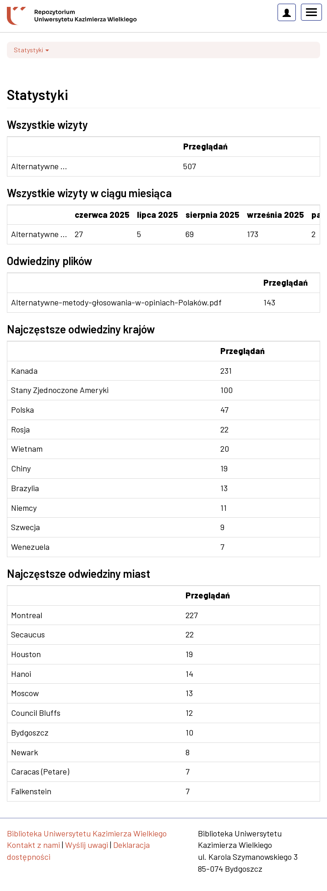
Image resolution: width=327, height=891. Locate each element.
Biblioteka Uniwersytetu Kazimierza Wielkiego (87, 833)
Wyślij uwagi (86, 845)
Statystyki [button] (31, 50)
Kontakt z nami (33, 845)
